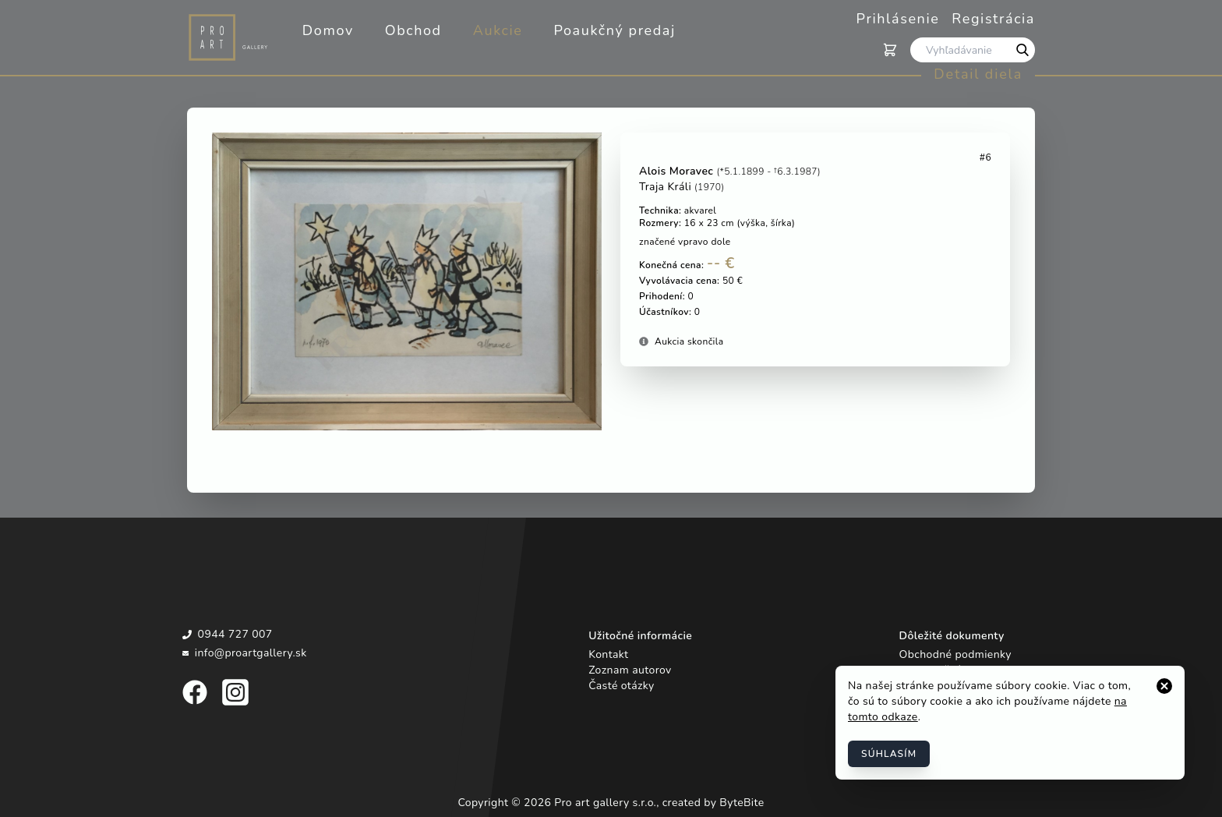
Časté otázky (621, 685)
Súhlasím (888, 754)
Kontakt (608, 654)
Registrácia (993, 18)
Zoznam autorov (629, 670)
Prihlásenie (898, 18)
